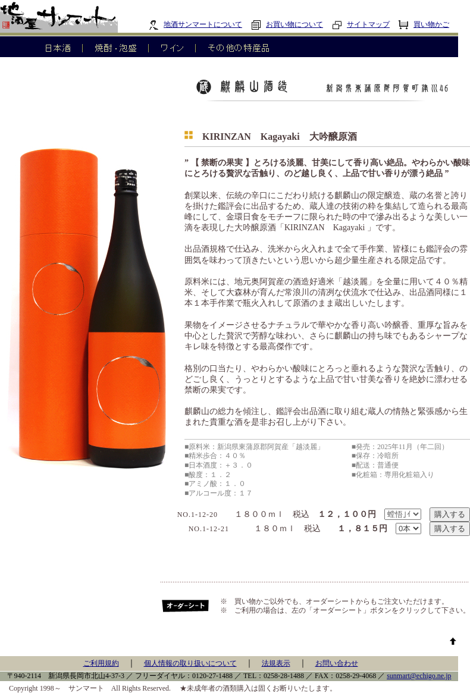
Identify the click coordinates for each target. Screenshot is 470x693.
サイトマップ (361, 24)
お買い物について (287, 24)
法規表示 (276, 663)
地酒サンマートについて (195, 24)
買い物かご (424, 24)
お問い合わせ (336, 663)
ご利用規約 (101, 663)
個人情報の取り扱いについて (190, 663)
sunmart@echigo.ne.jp (419, 676)
